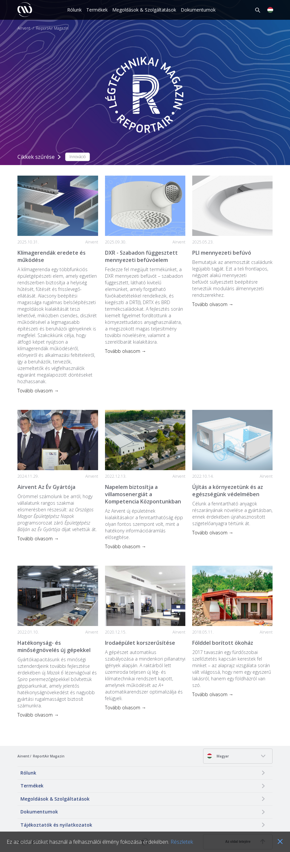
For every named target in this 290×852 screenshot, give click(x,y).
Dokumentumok (198, 10)
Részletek (182, 841)
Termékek (97, 10)
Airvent (23, 28)
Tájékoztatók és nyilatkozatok (56, 825)
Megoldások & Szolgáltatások (144, 10)
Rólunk (74, 10)
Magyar (218, 756)
